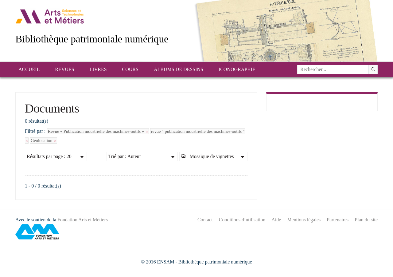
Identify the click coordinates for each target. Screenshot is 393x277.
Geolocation (43, 140)
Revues (64, 69)
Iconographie (237, 69)
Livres (98, 69)
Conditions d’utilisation (242, 219)
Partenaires (337, 219)
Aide (276, 219)
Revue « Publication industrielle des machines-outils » (98, 131)
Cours (130, 69)
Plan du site (366, 219)
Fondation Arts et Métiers (82, 219)
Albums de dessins (178, 69)
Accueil (29, 69)
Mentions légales (304, 219)
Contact (205, 219)
